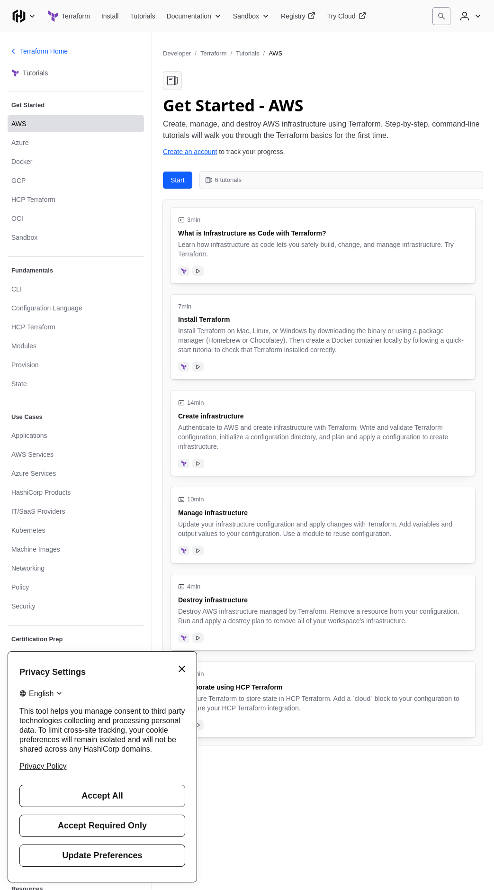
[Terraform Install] (110, 16)
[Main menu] (23, 16)
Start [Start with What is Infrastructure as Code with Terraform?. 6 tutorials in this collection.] (178, 180)
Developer (177, 53)
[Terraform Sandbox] (251, 16)
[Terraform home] (68, 16)
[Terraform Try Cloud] (346, 16)
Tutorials (247, 53)
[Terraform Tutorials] (142, 16)
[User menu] (469, 16)
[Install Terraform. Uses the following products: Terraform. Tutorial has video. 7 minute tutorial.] (323, 337)
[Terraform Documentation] (194, 16)
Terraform (213, 53)
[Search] (441, 16)
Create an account (190, 151)
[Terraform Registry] (298, 16)
